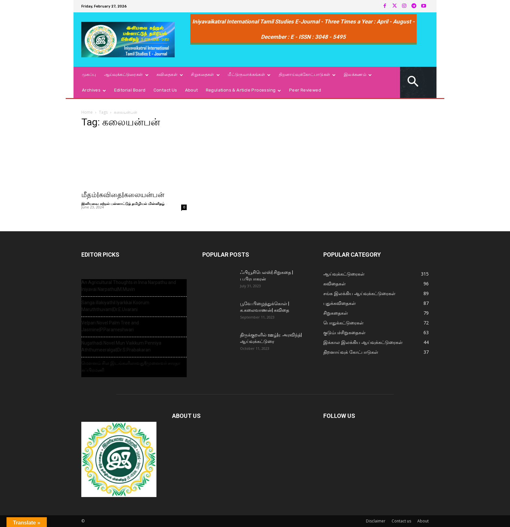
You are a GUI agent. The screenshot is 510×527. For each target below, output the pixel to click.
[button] (413, 82)
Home (87, 112)
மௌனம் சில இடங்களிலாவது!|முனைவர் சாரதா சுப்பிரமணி (130, 367)
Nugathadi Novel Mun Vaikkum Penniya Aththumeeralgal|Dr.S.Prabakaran (121, 346)
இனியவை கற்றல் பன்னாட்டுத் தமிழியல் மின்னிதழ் (123, 203)
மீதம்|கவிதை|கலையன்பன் (122, 195)
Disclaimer (375, 521)
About (423, 521)
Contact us (401, 521)
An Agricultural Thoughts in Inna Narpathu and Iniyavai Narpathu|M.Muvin (128, 286)
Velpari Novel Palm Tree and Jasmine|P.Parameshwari (110, 326)
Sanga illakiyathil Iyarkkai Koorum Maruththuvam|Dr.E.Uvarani (115, 306)
